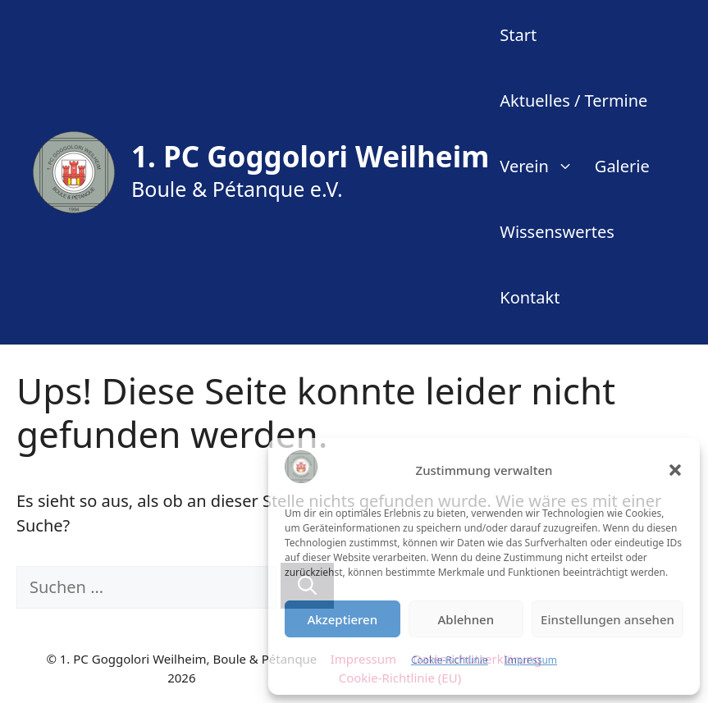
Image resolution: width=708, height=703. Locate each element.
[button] (675, 470)
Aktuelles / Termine (573, 100)
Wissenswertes (557, 232)
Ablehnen (466, 619)
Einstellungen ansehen (607, 619)
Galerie (622, 166)
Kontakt (530, 297)
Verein (542, 166)
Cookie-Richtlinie (449, 660)
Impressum (531, 660)
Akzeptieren (342, 619)
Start (518, 35)
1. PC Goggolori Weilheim (310, 156)
